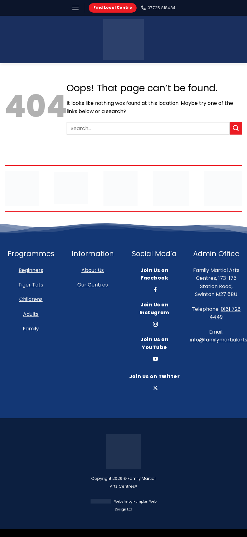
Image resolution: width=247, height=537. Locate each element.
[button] (75, 8)
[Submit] (236, 128)
